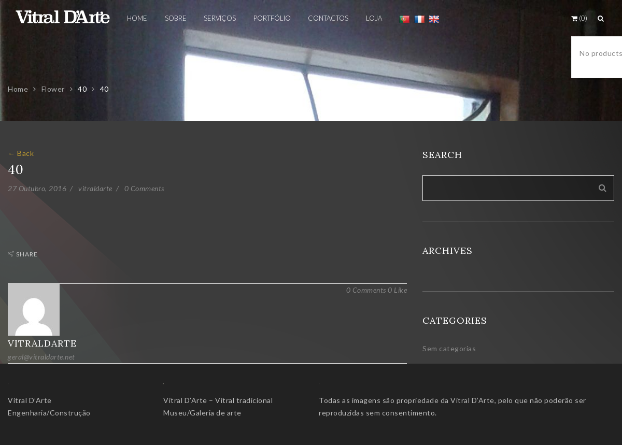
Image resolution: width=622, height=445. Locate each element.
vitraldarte (95, 188)
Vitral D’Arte (30, 400)
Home (18, 88)
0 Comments (144, 188)
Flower (53, 88)
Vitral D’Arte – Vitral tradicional (218, 400)
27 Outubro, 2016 (37, 188)
